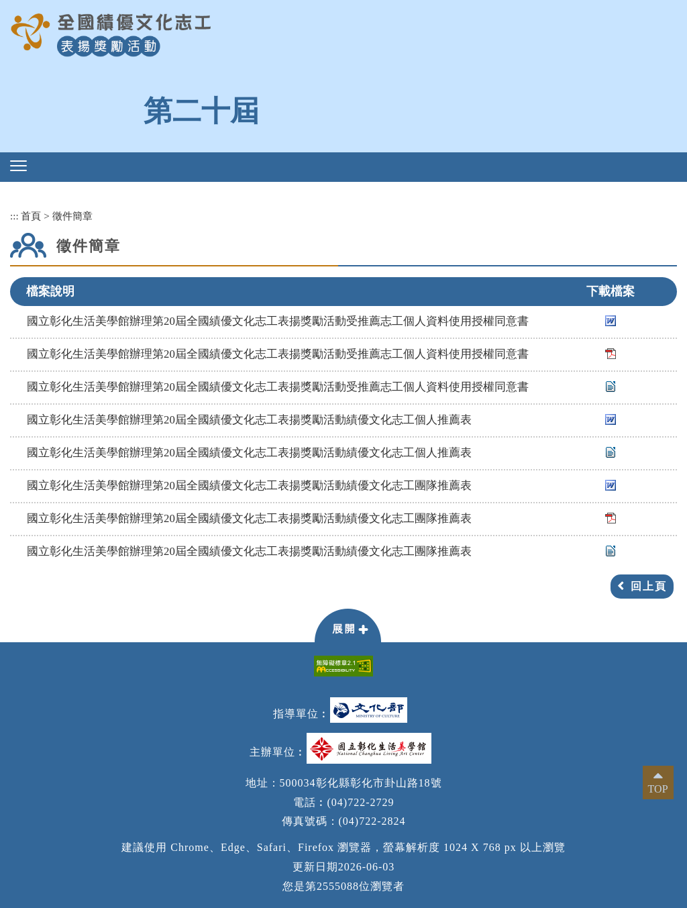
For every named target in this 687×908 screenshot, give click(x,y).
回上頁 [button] (649, 586)
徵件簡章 (72, 215)
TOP (658, 789)
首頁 (31, 215)
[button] (18, 166)
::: (14, 215)
